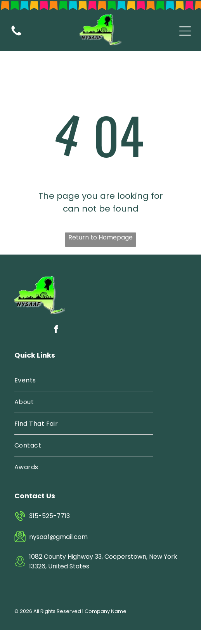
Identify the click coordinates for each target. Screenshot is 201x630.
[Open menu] (185, 31)
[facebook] (56, 330)
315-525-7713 (49, 515)
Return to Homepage (100, 237)
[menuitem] (83, 380)
